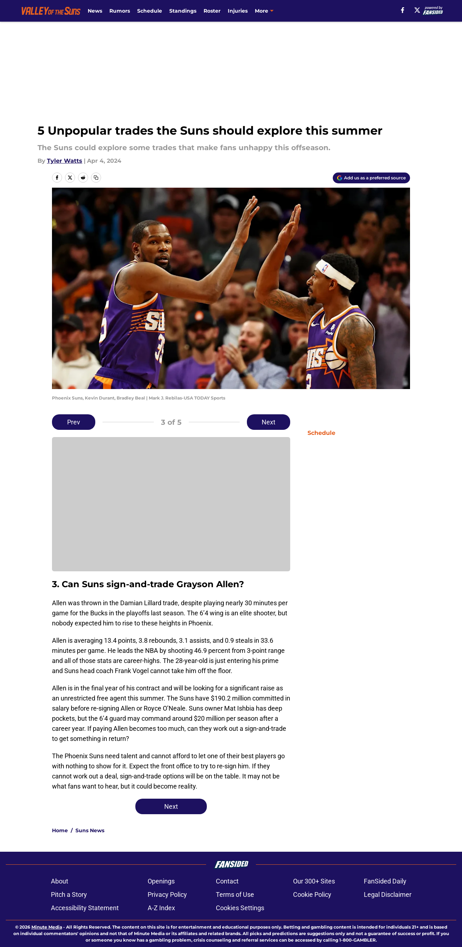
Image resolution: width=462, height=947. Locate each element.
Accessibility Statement (85, 908)
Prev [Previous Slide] (73, 422)
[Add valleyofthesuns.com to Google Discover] (371, 178)
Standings (182, 11)
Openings (161, 881)
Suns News (89, 830)
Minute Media (46, 927)
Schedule (149, 11)
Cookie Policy (312, 894)
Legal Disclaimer (387, 894)
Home (60, 830)
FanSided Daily (385, 881)
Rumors (119, 11)
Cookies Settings (240, 908)
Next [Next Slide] (268, 422)
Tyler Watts (64, 160)
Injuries (238, 11)
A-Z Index (161, 908)
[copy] (96, 178)
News (95, 11)
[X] (417, 10)
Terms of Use (235, 894)
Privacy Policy (167, 894)
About (59, 881)
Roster (212, 11)
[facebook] (402, 10)
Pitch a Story (69, 894)
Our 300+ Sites (314, 881)
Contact (227, 881)
